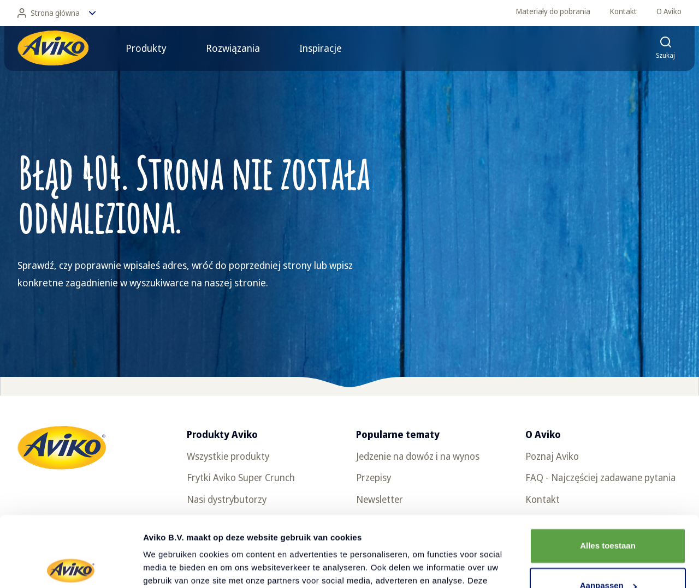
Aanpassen (608, 515)
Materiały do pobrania (553, 11)
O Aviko (669, 11)
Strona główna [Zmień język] (56, 13)
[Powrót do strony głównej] (52, 48)
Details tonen (169, 566)
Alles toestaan (608, 475)
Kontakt (623, 11)
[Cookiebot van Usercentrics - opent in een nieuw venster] (71, 567)
